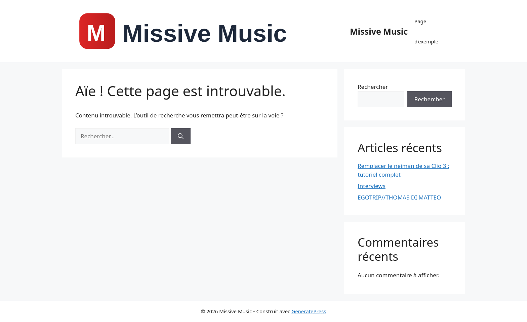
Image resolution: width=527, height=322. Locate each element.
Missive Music (379, 31)
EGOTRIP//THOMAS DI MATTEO (399, 197)
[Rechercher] (181, 136)
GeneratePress (308, 311)
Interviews (372, 186)
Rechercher (373, 87)
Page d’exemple (426, 31)
